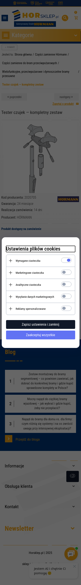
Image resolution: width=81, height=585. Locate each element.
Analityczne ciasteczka (28, 284)
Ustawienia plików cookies (33, 249)
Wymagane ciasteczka (28, 260)
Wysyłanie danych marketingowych (35, 296)
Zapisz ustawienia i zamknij (40, 324)
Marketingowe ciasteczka (30, 272)
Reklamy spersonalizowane (31, 308)
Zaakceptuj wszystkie (40, 335)
